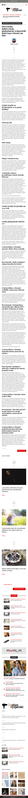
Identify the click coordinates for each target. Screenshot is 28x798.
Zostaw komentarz (19, 588)
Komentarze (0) (8, 584)
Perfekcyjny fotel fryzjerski (15, 613)
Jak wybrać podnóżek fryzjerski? (11, 16)
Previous (24, 14)
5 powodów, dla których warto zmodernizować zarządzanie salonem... (12, 489)
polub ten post (21, 450)
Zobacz (4, 495)
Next (25, 14)
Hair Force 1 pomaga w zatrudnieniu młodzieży (14, 678)
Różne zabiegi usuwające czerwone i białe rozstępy (14, 569)
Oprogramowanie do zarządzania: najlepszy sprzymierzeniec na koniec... (13, 530)
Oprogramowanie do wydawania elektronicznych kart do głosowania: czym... (15, 690)
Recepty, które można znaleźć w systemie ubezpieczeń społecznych (15, 695)
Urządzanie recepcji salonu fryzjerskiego (18, 627)
